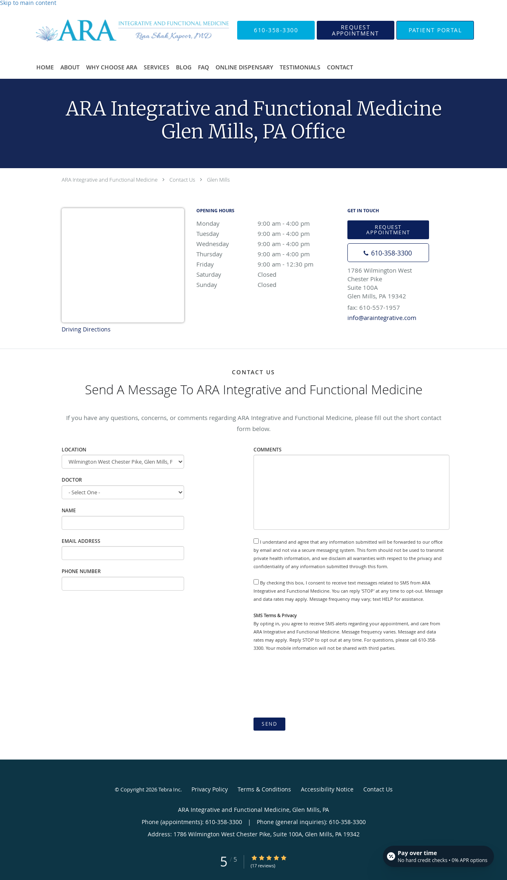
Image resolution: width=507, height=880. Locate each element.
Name (69, 510)
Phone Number (81, 571)
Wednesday (267, 244)
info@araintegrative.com (381, 317)
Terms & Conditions (264, 789)
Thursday (267, 254)
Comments (268, 449)
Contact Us (182, 179)
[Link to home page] (119, 30)
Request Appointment (388, 229)
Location (74, 449)
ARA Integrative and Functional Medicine (110, 179)
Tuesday (267, 233)
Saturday (267, 274)
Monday (267, 223)
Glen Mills (218, 179)
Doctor (72, 479)
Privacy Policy (209, 789)
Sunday (267, 284)
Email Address (81, 541)
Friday (267, 264)
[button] (355, 30)
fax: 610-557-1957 (373, 307)
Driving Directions (86, 329)
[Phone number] (388, 252)
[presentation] (316, 685)
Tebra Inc (169, 789)
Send (269, 723)
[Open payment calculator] (438, 856)
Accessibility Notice (327, 789)
